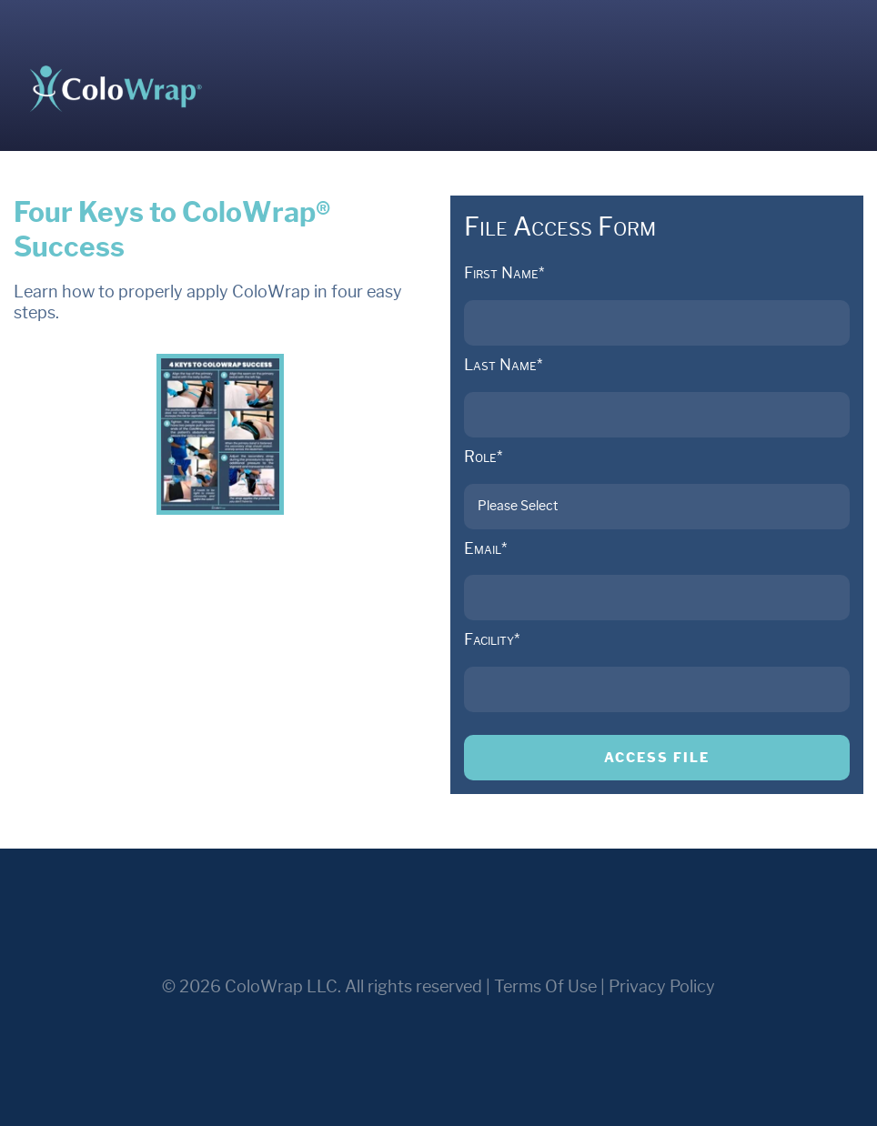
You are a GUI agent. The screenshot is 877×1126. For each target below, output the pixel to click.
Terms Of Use (545, 987)
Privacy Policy (662, 987)
